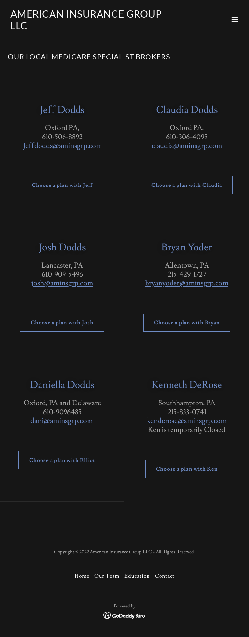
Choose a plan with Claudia (186, 185)
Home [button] (82, 576)
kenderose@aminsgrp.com (187, 421)
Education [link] (137, 576)
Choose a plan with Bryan (186, 322)
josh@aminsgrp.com (62, 283)
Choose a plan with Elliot (62, 460)
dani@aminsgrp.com (61, 421)
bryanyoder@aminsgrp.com (186, 283)
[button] (234, 19)
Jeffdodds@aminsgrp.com (62, 145)
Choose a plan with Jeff (62, 185)
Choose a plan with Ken (186, 469)
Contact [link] (164, 576)
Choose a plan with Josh (62, 322)
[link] (89, 27)
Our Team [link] (106, 576)
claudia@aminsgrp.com (187, 145)
